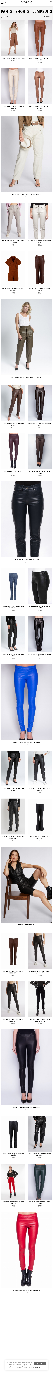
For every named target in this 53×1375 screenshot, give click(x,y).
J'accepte (40, 1363)
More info (37, 1367)
